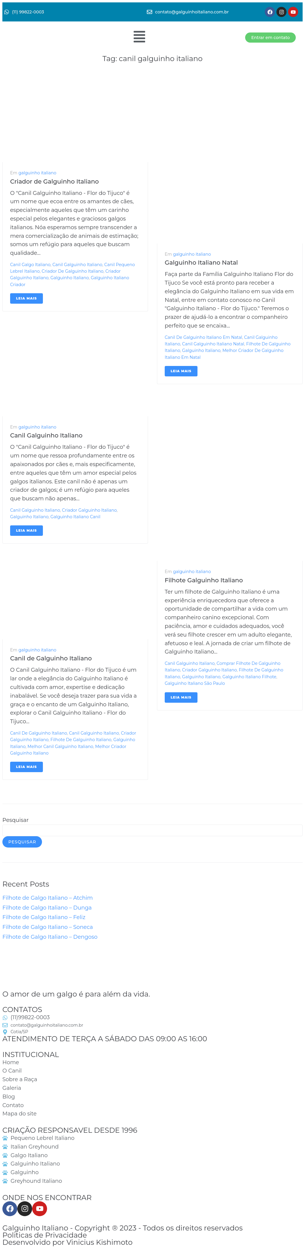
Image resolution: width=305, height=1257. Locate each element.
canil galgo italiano (30, 264)
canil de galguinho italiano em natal (203, 337)
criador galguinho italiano (89, 510)
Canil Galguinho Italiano (46, 435)
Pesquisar (15, 820)
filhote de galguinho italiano (80, 739)
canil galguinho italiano (77, 264)
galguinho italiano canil (75, 516)
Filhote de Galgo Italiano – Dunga (47, 907)
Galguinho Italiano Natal (201, 262)
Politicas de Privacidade (44, 1235)
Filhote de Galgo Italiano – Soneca (47, 927)
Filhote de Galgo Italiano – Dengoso (49, 937)
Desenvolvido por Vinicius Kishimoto (67, 1242)
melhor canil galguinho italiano (60, 746)
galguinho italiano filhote (249, 676)
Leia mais (26, 298)
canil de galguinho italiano (38, 733)
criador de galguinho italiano (72, 271)
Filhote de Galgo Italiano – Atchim (47, 898)
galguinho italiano (37, 173)
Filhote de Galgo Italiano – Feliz (43, 917)
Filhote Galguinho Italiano (204, 580)
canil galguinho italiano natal (213, 344)
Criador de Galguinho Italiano (54, 181)
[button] (139, 38)
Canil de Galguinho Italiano (51, 658)
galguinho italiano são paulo (195, 683)
